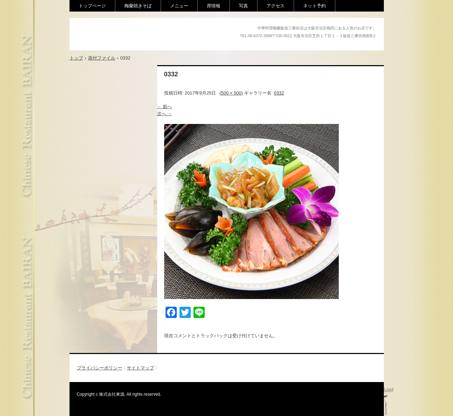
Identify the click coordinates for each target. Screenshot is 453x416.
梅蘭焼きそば (138, 5)
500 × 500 (231, 93)
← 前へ (164, 106)
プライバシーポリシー (99, 367)
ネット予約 (314, 5)
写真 (243, 5)
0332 (279, 93)
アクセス (275, 5)
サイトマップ (140, 367)
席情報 (213, 5)
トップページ (92, 5)
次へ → (164, 113)
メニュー (179, 5)
